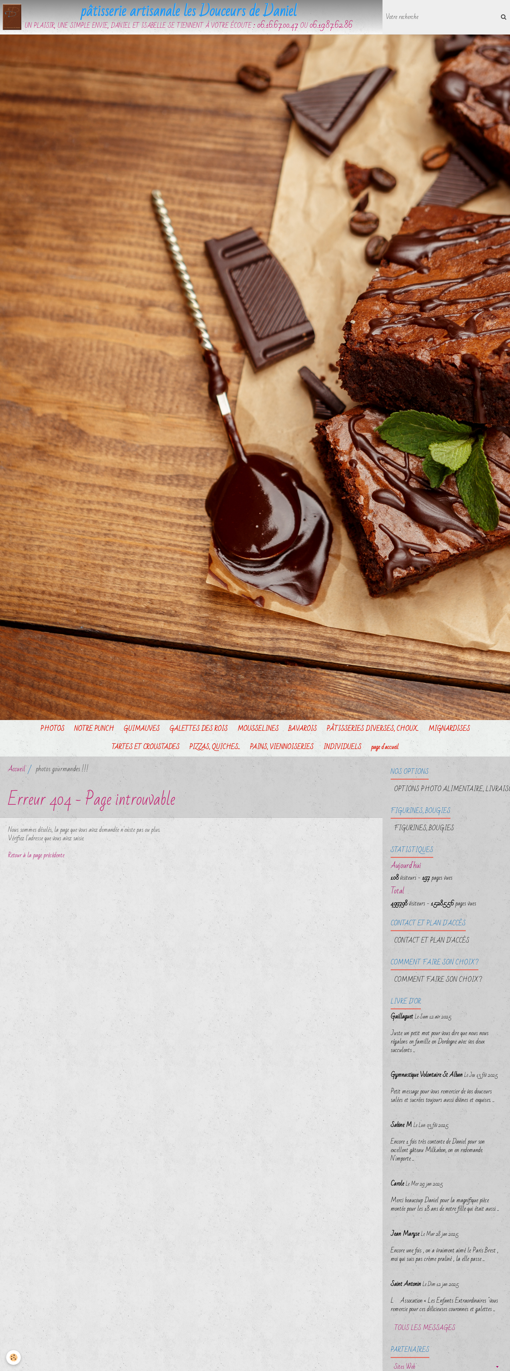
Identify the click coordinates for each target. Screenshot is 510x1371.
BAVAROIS (303, 730)
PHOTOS (52, 730)
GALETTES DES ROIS (198, 730)
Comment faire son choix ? (438, 981)
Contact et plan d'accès (431, 941)
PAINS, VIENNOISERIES (282, 748)
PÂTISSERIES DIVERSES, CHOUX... (373, 730)
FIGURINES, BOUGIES (424, 829)
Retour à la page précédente (36, 856)
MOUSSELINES (258, 730)
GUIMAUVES (142, 730)
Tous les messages (424, 1329)
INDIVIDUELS (342, 748)
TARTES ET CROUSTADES (146, 748)
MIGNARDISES (449, 730)
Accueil (16, 770)
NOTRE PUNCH (94, 730)
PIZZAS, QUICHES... (214, 748)
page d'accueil (384, 748)
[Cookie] (14, 1357)
